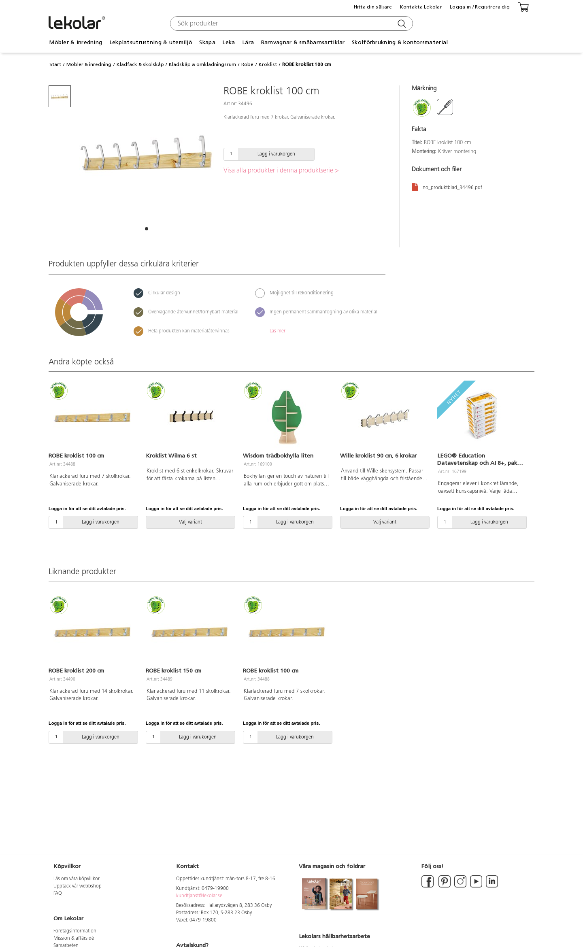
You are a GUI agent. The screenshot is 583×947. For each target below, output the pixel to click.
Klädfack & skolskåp (140, 64)
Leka (228, 42)
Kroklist (268, 64)
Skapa (207, 42)
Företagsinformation (74, 931)
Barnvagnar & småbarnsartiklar (303, 42)
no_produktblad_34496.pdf (447, 186)
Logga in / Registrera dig (480, 7)
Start (55, 64)
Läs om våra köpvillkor (76, 879)
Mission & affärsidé (73, 938)
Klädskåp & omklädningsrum (202, 64)
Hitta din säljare (373, 7)
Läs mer (277, 331)
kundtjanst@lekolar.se (199, 896)
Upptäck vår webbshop (77, 886)
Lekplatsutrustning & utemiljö (150, 42)
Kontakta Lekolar (421, 7)
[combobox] (290, 23)
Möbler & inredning (75, 42)
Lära (248, 42)
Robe (247, 64)
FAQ (57, 893)
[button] (146, 228)
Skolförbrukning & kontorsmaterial (400, 42)
